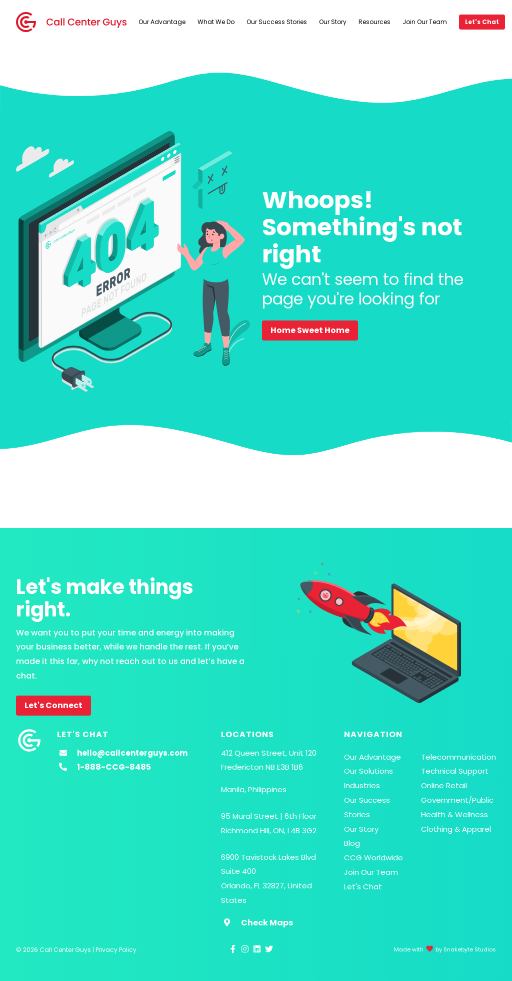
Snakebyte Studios (470, 949)
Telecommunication (458, 757)
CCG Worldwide (373, 857)
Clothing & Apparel (456, 829)
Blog (352, 843)
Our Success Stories (276, 22)
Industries (362, 785)
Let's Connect (53, 705)
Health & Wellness (454, 814)
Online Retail (444, 785)
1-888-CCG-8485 (114, 767)
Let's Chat (482, 22)
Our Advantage (162, 22)
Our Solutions (368, 771)
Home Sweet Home (310, 330)
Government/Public (457, 800)
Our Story (332, 22)
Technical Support (454, 771)
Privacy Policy (116, 949)
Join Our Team (424, 22)
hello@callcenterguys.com (132, 753)
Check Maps (267, 922)
